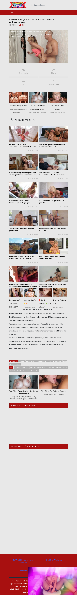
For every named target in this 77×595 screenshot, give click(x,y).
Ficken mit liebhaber (54, 367)
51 (23, 25)
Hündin (12, 370)
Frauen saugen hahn (44, 361)
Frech (65, 367)
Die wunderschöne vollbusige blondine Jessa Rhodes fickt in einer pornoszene (52, 175)
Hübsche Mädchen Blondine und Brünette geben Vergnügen (21, 202)
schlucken (34, 370)
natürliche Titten (23, 370)
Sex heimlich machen (21, 367)
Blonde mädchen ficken (27, 361)
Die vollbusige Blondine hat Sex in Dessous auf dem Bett (52, 146)
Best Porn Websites (54, 560)
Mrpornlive (23, 571)
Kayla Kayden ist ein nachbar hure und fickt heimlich (52, 258)
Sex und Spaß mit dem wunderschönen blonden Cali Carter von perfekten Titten (23, 147)
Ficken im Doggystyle (37, 367)
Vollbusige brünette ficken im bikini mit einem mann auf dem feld (22, 258)
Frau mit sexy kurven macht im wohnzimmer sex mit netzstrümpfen (23, 285)
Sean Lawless (57, 361)
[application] (38, 46)
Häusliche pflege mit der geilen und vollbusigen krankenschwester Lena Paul (22, 175)
